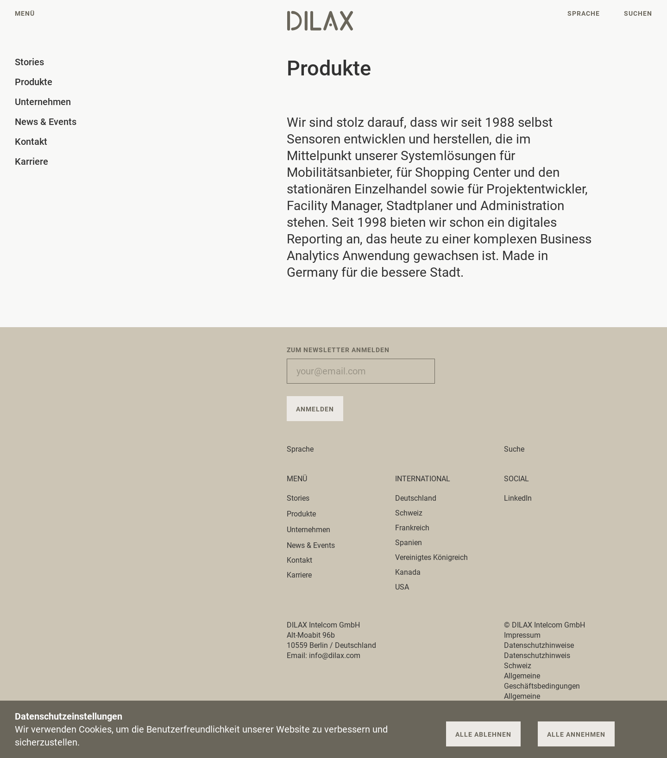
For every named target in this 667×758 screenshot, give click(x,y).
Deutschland (415, 498)
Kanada (408, 572)
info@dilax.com (334, 655)
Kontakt (299, 560)
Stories (303, 498)
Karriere (299, 575)
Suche (514, 449)
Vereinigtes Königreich (431, 557)
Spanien (408, 542)
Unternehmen (314, 529)
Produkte (307, 513)
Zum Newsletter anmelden (338, 350)
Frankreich (412, 527)
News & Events (311, 545)
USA (402, 587)
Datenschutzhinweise (539, 645)
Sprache (305, 449)
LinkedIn (518, 498)
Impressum (522, 635)
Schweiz (408, 513)
